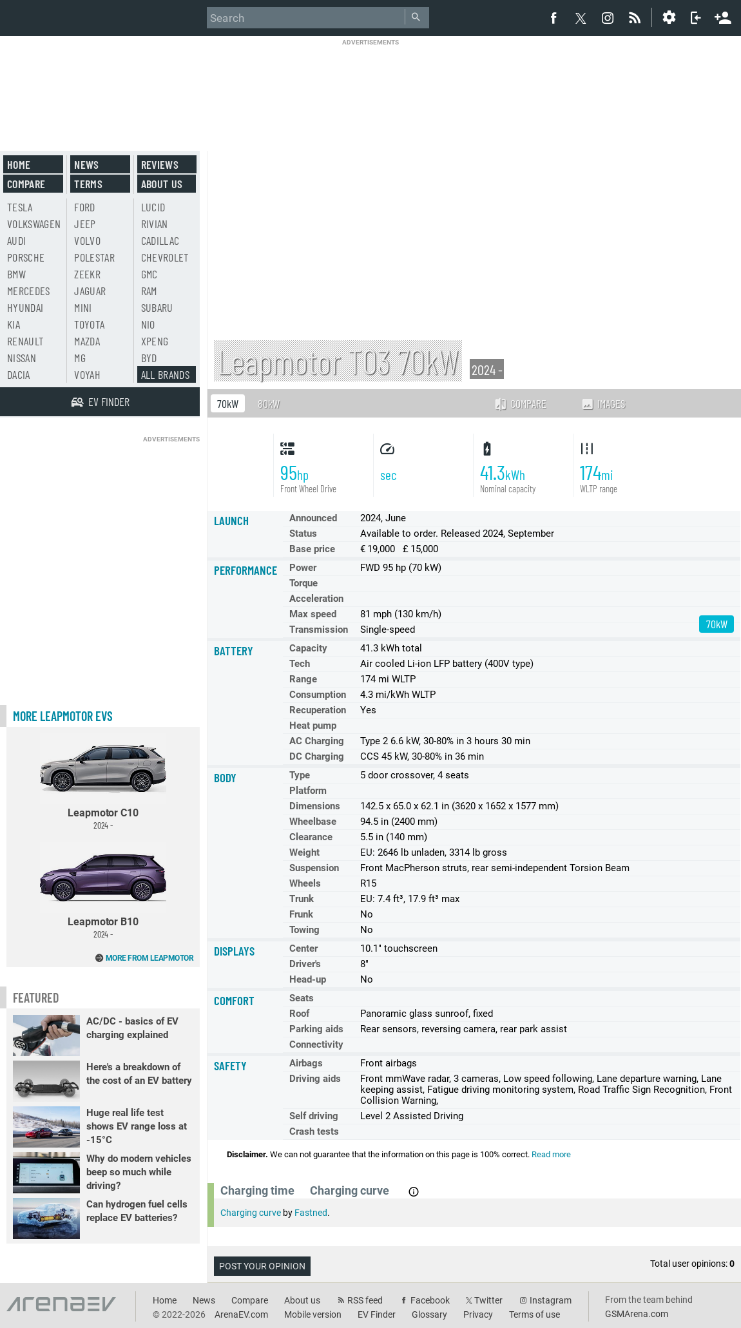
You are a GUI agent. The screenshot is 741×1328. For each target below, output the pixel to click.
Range (303, 679)
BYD (149, 358)
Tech (299, 663)
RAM (149, 291)
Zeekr (87, 274)
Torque (303, 583)
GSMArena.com (636, 1314)
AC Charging (316, 741)
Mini (82, 307)
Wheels (305, 883)
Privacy (478, 1314)
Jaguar (90, 291)
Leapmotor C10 (103, 782)
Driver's (305, 964)
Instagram (551, 1300)
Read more (551, 1154)
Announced (313, 518)
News (86, 164)
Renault (25, 341)
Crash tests (314, 1131)
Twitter (488, 1300)
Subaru (157, 307)
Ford (84, 207)
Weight (304, 852)
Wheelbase (312, 821)
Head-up (307, 979)
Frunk (301, 914)
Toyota (89, 324)
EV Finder (377, 1314)
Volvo (87, 240)
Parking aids (316, 1029)
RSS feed (365, 1300)
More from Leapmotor (150, 958)
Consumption (317, 694)
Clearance (310, 837)
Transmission (318, 629)
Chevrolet (165, 257)
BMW (16, 274)
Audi (16, 240)
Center (303, 948)
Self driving (313, 1116)
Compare (520, 403)
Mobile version (313, 1314)
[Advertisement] (370, 86)
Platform (308, 790)
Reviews (159, 164)
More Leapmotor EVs (63, 716)
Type (299, 775)
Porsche (25, 257)
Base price (312, 549)
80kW (269, 403)
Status (303, 533)
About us (162, 184)
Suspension (314, 868)
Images (603, 403)
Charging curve (250, 1213)
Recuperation (317, 710)
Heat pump (312, 725)
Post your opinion (262, 1266)
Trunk (301, 899)
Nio (148, 324)
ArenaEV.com (241, 1314)
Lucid (153, 207)
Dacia (18, 374)
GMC (149, 274)
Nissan (21, 358)
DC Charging (316, 756)
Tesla (20, 207)
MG (80, 358)
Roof (299, 1013)
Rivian (154, 224)
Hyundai (25, 307)
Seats (301, 998)
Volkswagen (34, 224)
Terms (88, 184)
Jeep (84, 224)
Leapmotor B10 (103, 890)
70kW (227, 403)
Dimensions (314, 806)
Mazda (87, 341)
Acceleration (316, 598)
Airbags (306, 1063)
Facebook (430, 1300)
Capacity (308, 648)
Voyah (87, 374)
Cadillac (160, 240)
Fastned (310, 1213)
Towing (304, 930)
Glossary (429, 1314)
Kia (13, 324)
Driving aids (315, 1078)
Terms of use (534, 1314)
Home (18, 164)
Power (302, 567)
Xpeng (155, 341)
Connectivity (316, 1044)
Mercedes (28, 291)
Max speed (312, 614)
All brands (165, 374)
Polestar (94, 257)
